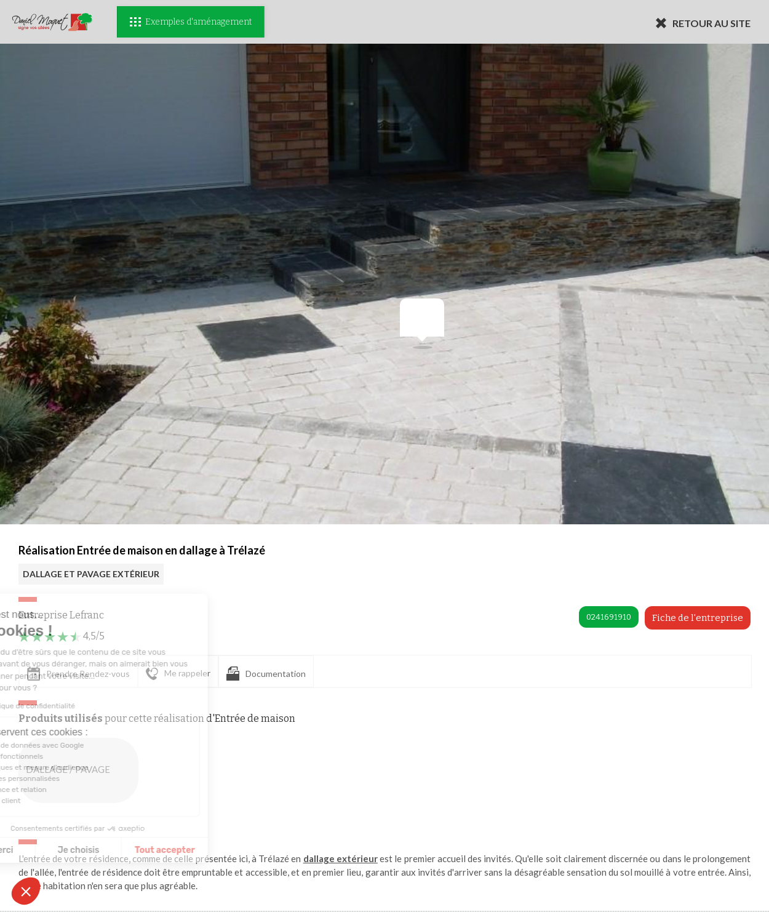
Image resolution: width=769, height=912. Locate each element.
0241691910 (608, 617)
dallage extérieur (340, 858)
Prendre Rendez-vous (78, 673)
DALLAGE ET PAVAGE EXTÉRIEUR (91, 574)
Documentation (266, 673)
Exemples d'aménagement (191, 22)
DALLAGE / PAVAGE (81, 770)
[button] (26, 891)
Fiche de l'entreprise (697, 617)
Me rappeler (178, 674)
